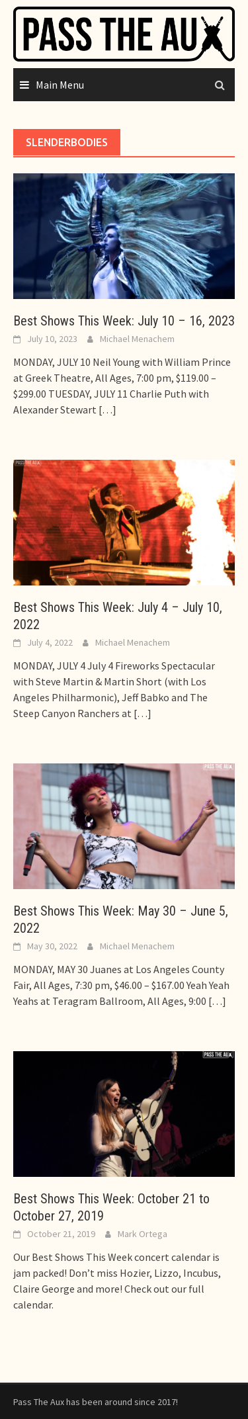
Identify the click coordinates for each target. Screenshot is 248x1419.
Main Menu (60, 84)
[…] (106, 409)
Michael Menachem (137, 339)
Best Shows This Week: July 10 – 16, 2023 (124, 321)
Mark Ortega (142, 1234)
